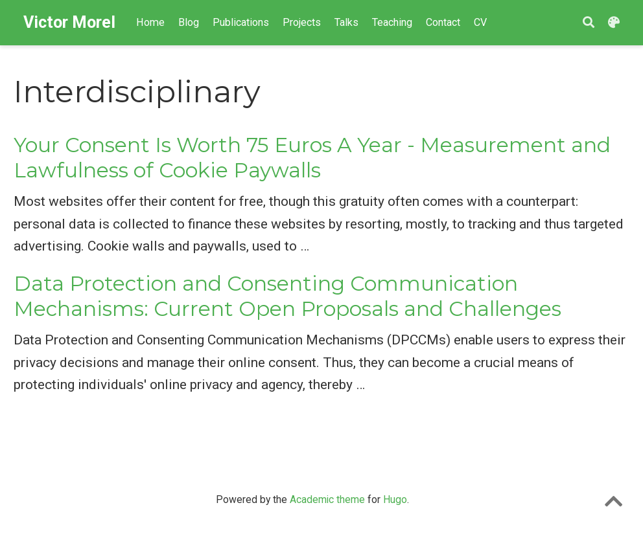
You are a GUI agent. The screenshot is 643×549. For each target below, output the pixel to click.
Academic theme (327, 499)
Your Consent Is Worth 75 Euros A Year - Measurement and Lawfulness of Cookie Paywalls (312, 158)
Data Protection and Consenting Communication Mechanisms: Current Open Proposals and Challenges (287, 296)
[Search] (588, 23)
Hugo (395, 499)
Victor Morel (69, 22)
